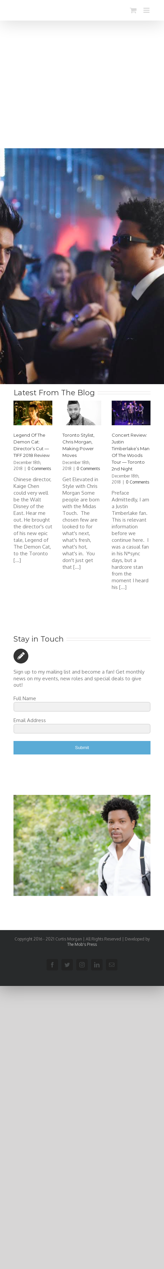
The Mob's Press (82, 944)
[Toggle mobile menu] (147, 10)
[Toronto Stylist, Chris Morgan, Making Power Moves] (81, 413)
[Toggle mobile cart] (133, 10)
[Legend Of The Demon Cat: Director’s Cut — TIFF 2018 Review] (32, 413)
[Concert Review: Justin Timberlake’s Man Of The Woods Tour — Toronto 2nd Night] (131, 413)
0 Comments (39, 468)
